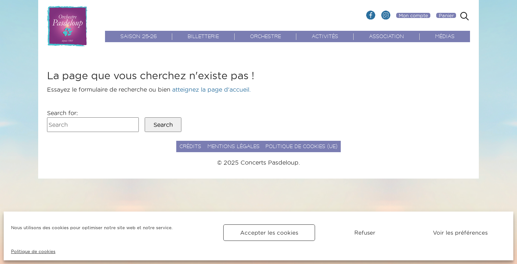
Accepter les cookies (269, 233)
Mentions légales (233, 147)
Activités (325, 37)
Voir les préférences (460, 233)
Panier (446, 15)
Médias (445, 37)
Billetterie (203, 37)
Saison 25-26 (138, 37)
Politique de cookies (33, 251)
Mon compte (413, 15)
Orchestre (265, 37)
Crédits (190, 147)
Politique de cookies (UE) (301, 147)
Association (386, 37)
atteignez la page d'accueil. (211, 89)
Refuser (364, 233)
